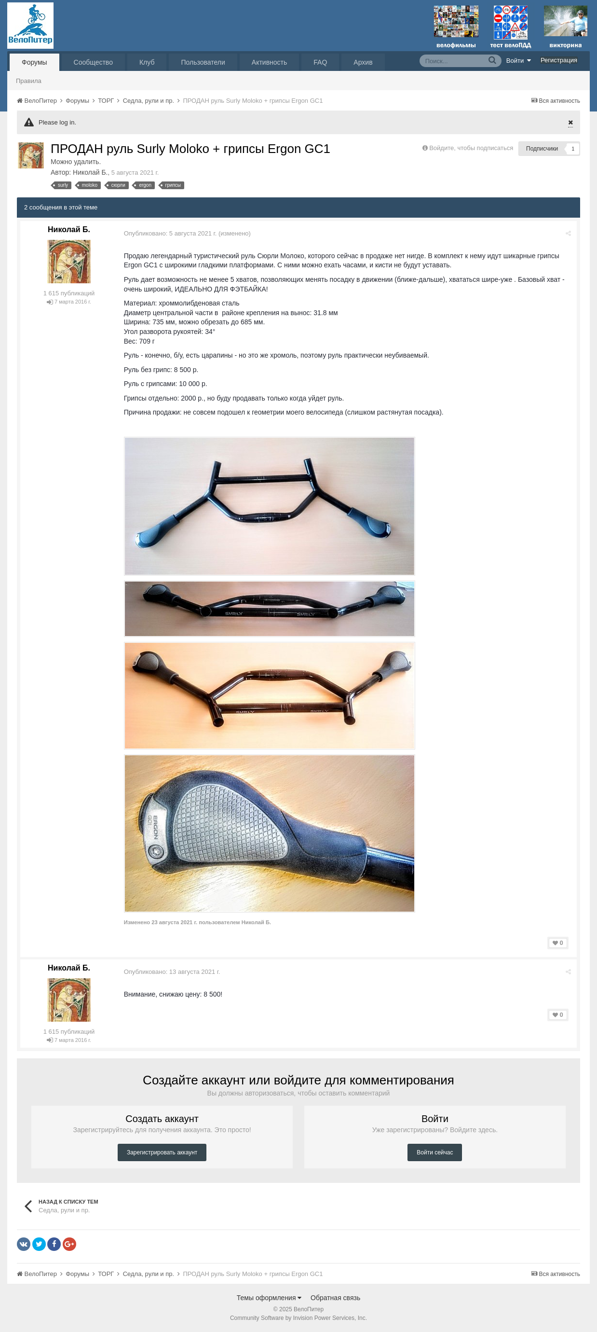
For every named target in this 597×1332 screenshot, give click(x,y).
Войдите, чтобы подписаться (471, 148)
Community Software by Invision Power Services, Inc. (298, 1318)
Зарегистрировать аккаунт (162, 1152)
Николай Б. (90, 172)
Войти (518, 60)
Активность (269, 62)
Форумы (34, 62)
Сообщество (93, 62)
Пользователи (203, 62)
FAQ (320, 62)
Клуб (147, 62)
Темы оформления (269, 1298)
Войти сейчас (435, 1152)
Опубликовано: (170, 233)
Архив (362, 62)
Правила (28, 80)
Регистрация (559, 60)
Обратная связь (335, 1298)
